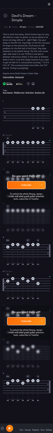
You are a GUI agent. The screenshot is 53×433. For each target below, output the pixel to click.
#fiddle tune (19, 92)
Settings (49, 428)
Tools (42, 428)
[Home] (11, 4)
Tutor (21, 428)
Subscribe (26, 185)
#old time (29, 92)
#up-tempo (8, 92)
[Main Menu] (49, 4)
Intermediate (8, 77)
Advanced (19, 77)
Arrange (28, 428)
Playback (35, 428)
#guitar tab (40, 92)
